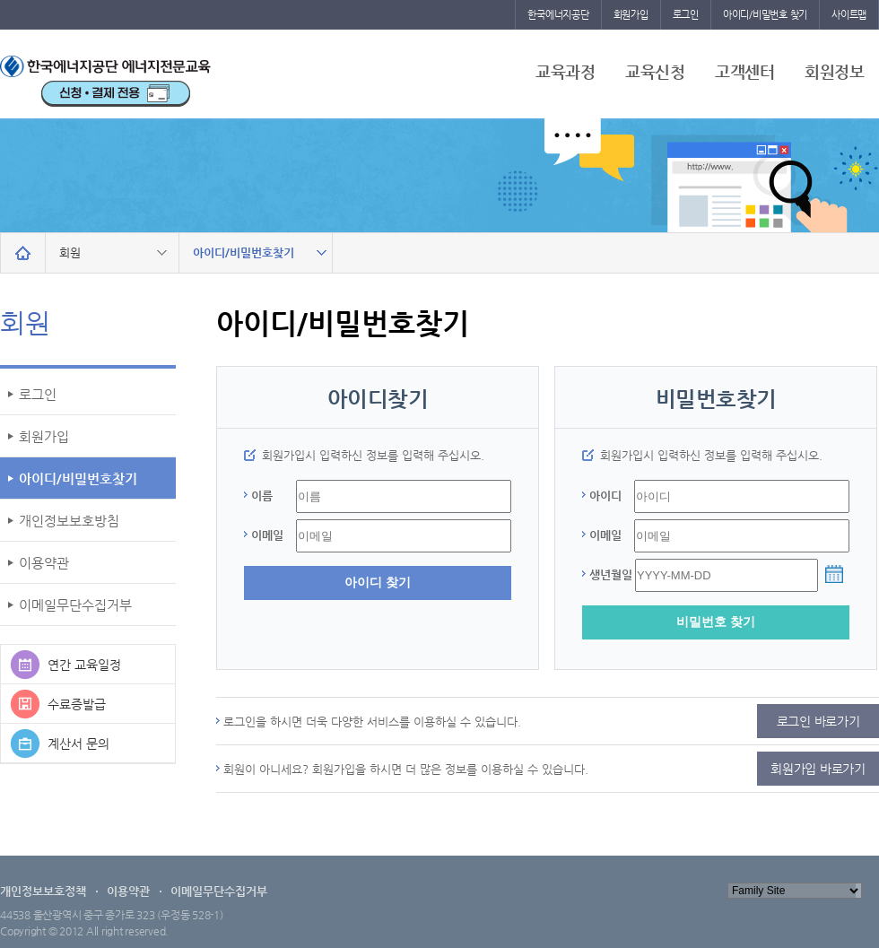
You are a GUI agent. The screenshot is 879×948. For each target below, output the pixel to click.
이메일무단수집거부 (75, 605)
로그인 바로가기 (818, 721)
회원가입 (631, 15)
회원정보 (834, 71)
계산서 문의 (78, 743)
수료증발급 (77, 704)
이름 (262, 495)
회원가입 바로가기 (818, 768)
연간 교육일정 (84, 664)
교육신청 (654, 71)
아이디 (605, 495)
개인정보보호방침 (69, 520)
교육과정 (565, 71)
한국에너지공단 (557, 15)
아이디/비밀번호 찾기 (765, 15)
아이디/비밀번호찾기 (78, 478)
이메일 (267, 535)
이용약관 (44, 562)
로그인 (686, 15)
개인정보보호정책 (43, 891)
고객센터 (744, 71)
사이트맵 (848, 15)
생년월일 (610, 574)
